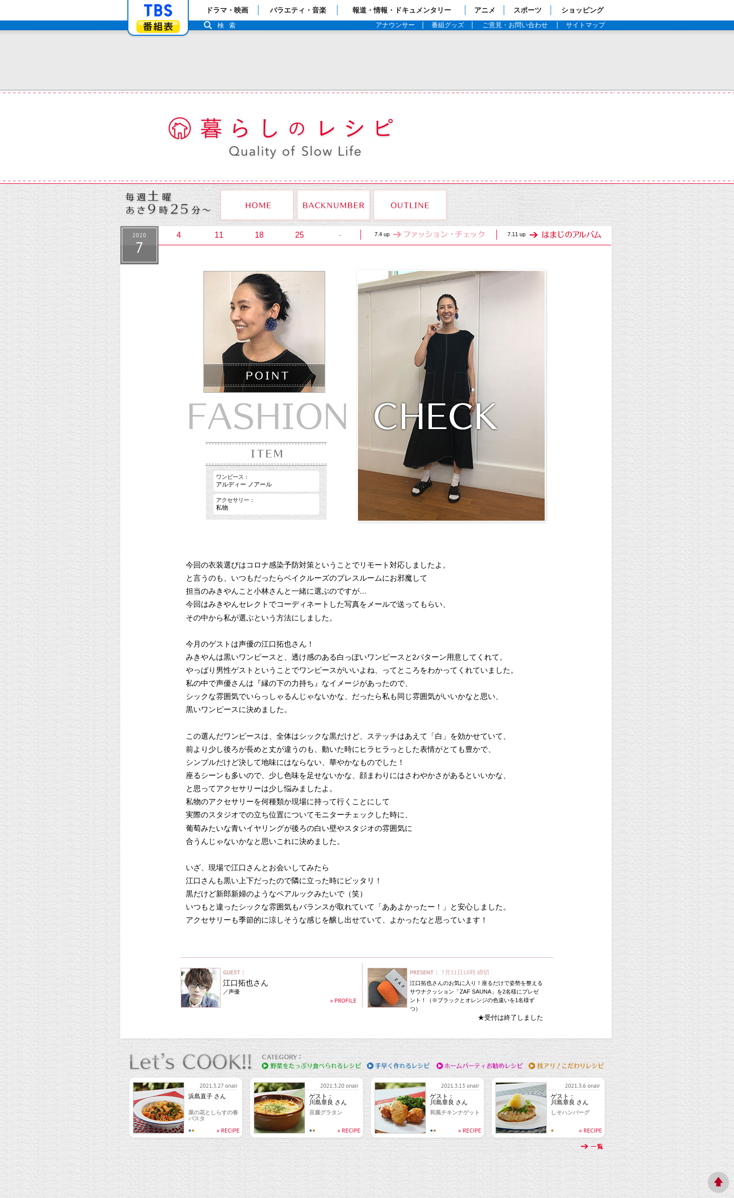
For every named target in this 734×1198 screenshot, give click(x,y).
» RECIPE (228, 1130)
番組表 (158, 26)
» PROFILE (343, 1000)
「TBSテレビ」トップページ (158, 10)
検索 (229, 25)
